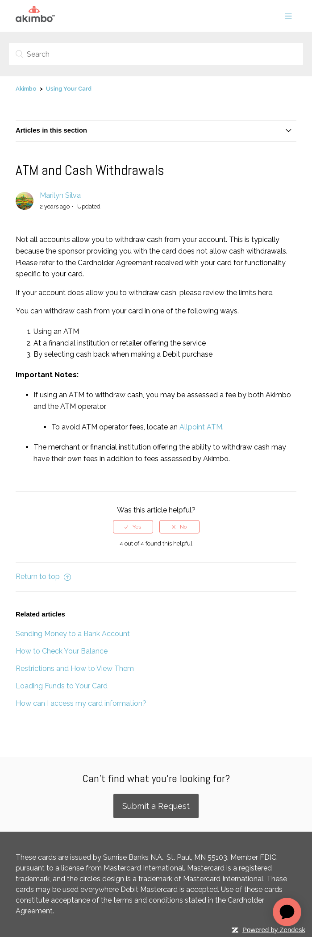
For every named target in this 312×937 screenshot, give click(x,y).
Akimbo (26, 88)
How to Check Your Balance (62, 651)
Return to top (43, 576)
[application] (287, 912)
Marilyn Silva (60, 195)
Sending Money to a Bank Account (73, 633)
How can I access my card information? (81, 703)
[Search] (156, 54)
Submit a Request (156, 806)
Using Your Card (69, 88)
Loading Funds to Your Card (62, 686)
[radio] (133, 526)
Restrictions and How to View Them (75, 668)
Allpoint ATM (200, 427)
